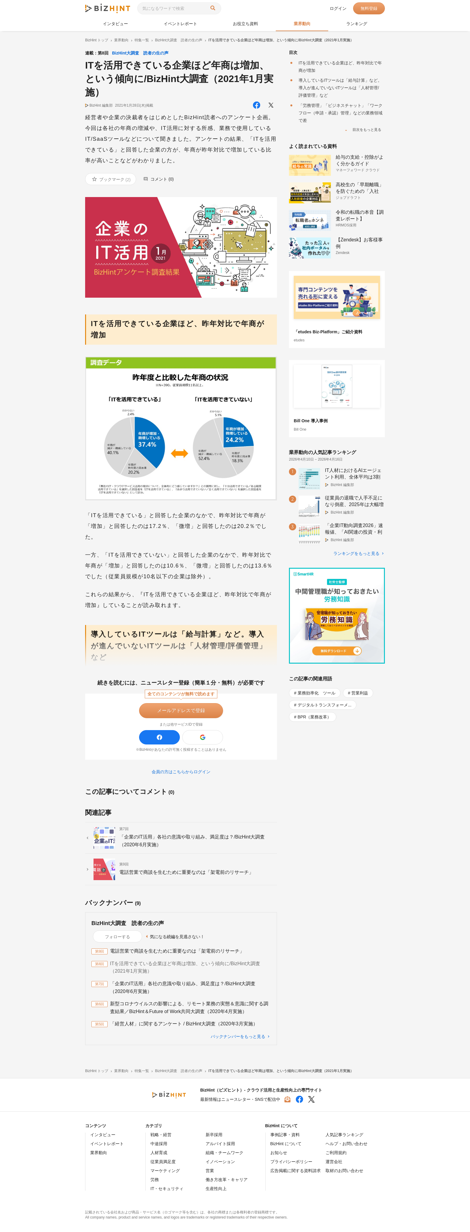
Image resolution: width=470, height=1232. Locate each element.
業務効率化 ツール (316, 693)
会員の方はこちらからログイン (181, 772)
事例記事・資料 (285, 1134)
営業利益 (359, 693)
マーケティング (165, 1170)
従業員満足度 (163, 1161)
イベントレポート (180, 23)
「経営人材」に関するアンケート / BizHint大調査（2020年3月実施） (184, 1023)
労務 (154, 1179)
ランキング (356, 23)
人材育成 (158, 1152)
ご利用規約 (336, 1152)
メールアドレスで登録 (181, 710)
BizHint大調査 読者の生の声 (140, 53)
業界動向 (302, 23)
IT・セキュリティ (166, 1188)
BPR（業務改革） (315, 717)
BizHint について (286, 1143)
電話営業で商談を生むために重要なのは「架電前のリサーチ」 (177, 950)
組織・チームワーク (224, 1152)
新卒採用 (214, 1134)
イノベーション (220, 1161)
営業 (210, 1170)
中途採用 (158, 1143)
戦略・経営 (160, 1134)
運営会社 (334, 1161)
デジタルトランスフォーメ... (325, 705)
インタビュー (115, 23)
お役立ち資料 (245, 23)
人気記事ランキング (344, 1134)
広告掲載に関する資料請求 (295, 1170)
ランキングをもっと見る (356, 553)
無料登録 (369, 8)
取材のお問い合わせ (344, 1170)
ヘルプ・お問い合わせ (346, 1143)
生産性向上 (216, 1188)
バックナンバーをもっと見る (238, 1036)
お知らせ (278, 1152)
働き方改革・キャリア (227, 1179)
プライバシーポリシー (291, 1161)
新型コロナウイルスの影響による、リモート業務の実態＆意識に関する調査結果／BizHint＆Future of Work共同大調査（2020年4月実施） (189, 1007)
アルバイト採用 (220, 1143)
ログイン (338, 8)
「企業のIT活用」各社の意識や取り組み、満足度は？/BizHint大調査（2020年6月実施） (182, 987)
